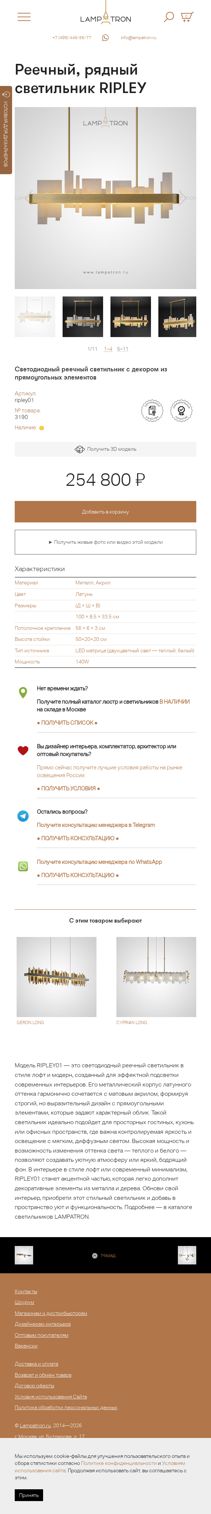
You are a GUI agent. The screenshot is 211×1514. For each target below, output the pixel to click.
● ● (78, 838)
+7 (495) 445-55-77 (71, 37)
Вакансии (26, 1346)
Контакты (26, 1291)
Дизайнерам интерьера (43, 1324)
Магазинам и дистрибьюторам (51, 1313)
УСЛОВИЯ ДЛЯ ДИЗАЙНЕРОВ (6, 129)
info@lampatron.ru (139, 37)
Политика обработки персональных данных (66, 1407)
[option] (105, 198)
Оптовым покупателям (41, 1335)
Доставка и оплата (36, 1364)
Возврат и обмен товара (43, 1375)
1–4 (108, 349)
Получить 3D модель (105, 449)
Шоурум (24, 1302)
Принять (29, 1495)
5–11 (123, 349)
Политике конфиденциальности (119, 1463)
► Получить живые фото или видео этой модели (105, 542)
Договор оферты (34, 1385)
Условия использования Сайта (51, 1397)
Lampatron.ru (35, 1425)
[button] (28, 198)
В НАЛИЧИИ (174, 701)
